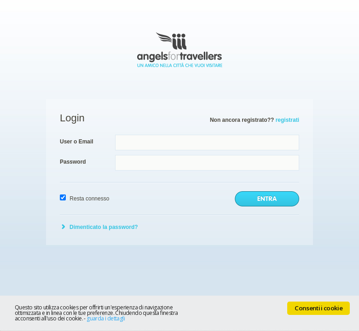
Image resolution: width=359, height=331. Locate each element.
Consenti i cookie (318, 308)
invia (267, 198)
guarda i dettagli (106, 318)
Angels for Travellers (179, 49)
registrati (287, 120)
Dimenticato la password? (103, 227)
